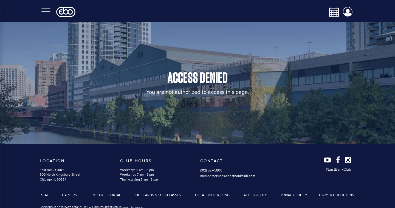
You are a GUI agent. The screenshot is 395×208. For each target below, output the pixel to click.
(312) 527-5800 (211, 170)
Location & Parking (212, 195)
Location (52, 160)
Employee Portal (106, 195)
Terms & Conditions (336, 195)
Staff (46, 195)
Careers (69, 195)
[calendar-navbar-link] (332, 12)
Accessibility (255, 195)
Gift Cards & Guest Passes (158, 195)
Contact (211, 160)
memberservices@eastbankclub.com (227, 176)
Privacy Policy (294, 195)
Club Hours (136, 160)
